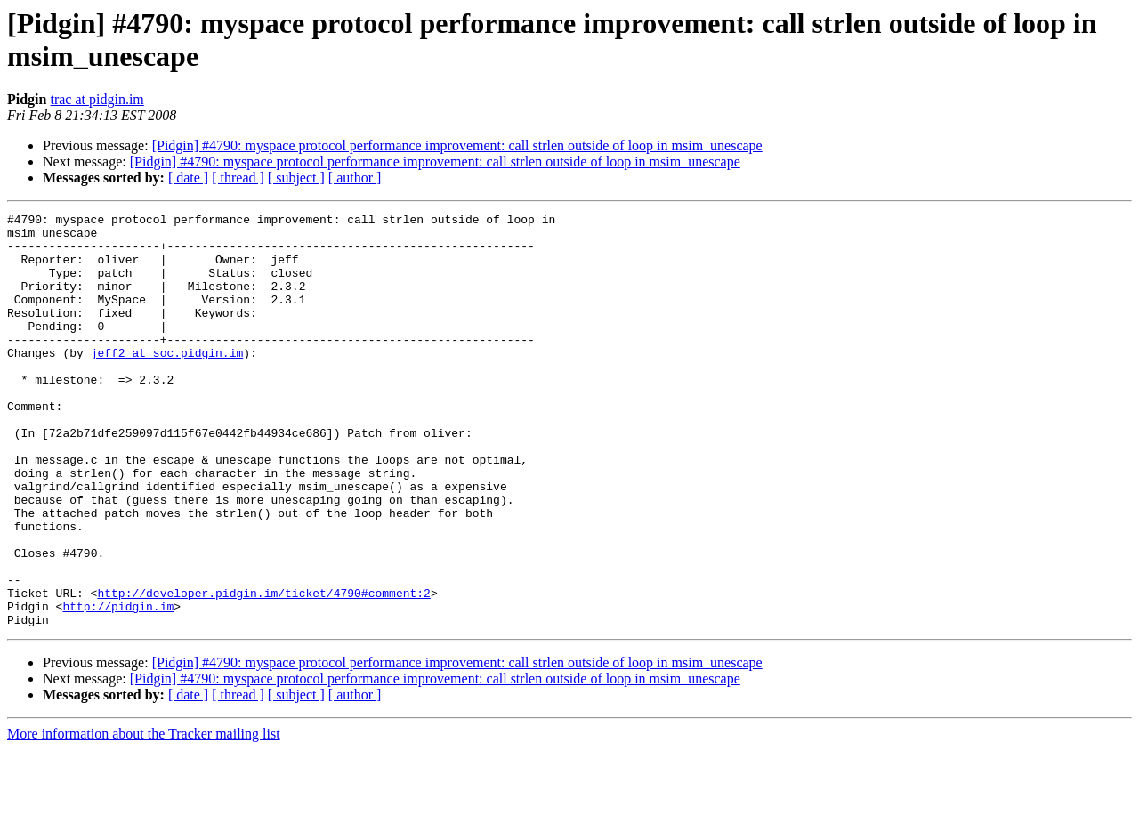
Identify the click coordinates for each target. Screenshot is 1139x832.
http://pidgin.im (118, 686)
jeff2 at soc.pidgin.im (167, 382)
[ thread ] (238, 177)
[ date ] (188, 177)
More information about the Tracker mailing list (143, 816)
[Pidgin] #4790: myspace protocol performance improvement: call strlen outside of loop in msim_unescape (457, 145)
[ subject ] (296, 177)
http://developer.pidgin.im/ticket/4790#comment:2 (263, 670)
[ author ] (355, 177)
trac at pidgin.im (96, 99)
